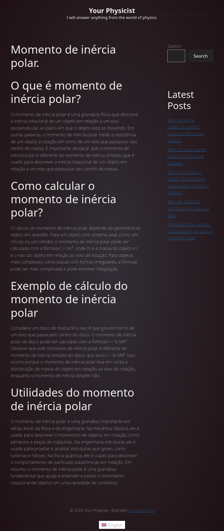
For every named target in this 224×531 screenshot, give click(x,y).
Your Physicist (112, 10)
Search (174, 46)
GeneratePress (141, 510)
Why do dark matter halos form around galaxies (186, 156)
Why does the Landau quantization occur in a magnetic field (189, 231)
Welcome (130, 13)
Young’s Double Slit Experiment (179, 13)
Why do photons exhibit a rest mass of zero (188, 208)
